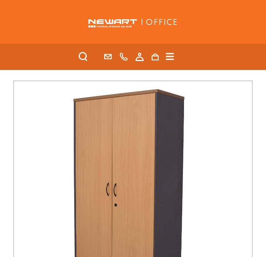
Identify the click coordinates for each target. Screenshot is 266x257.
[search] (92, 57)
